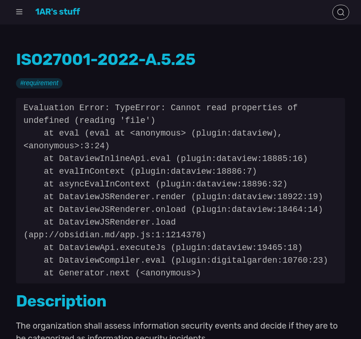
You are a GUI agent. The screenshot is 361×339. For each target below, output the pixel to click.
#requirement (39, 83)
